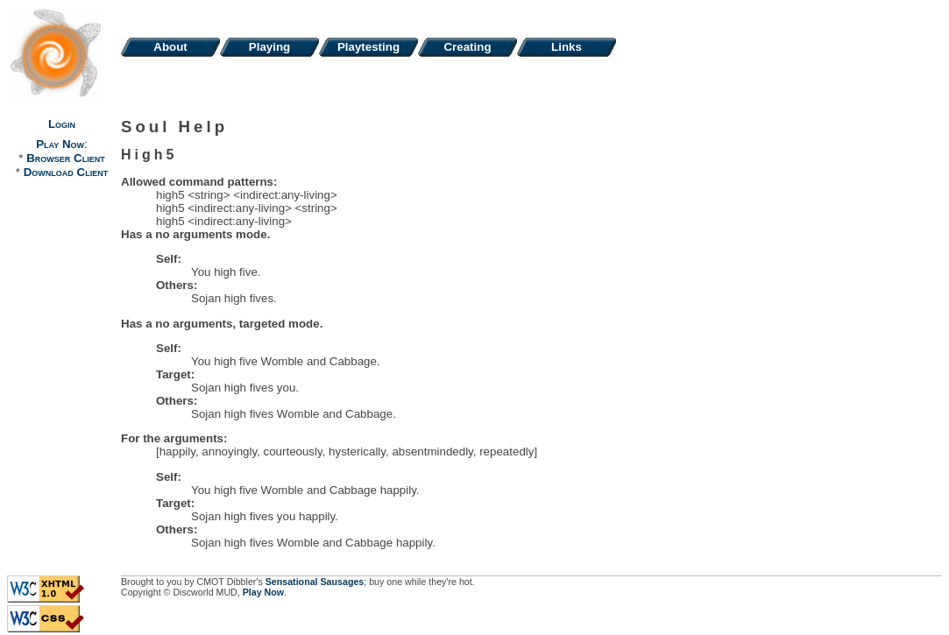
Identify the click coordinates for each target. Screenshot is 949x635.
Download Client (66, 172)
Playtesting (368, 46)
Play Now (60, 144)
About (170, 46)
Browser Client (65, 158)
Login (61, 124)
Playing (269, 46)
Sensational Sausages (315, 581)
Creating (467, 46)
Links (566, 46)
